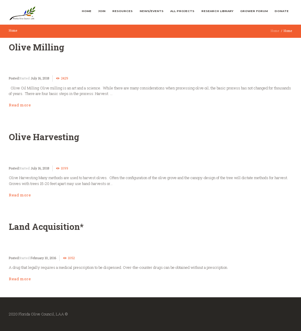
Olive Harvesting (44, 136)
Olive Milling (36, 47)
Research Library (217, 11)
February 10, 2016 (43, 258)
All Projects (182, 11)
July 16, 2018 (40, 78)
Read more (20, 105)
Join (102, 11)
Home (86, 11)
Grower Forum (254, 11)
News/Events (151, 11)
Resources (122, 11)
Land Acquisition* (46, 226)
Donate (282, 11)
